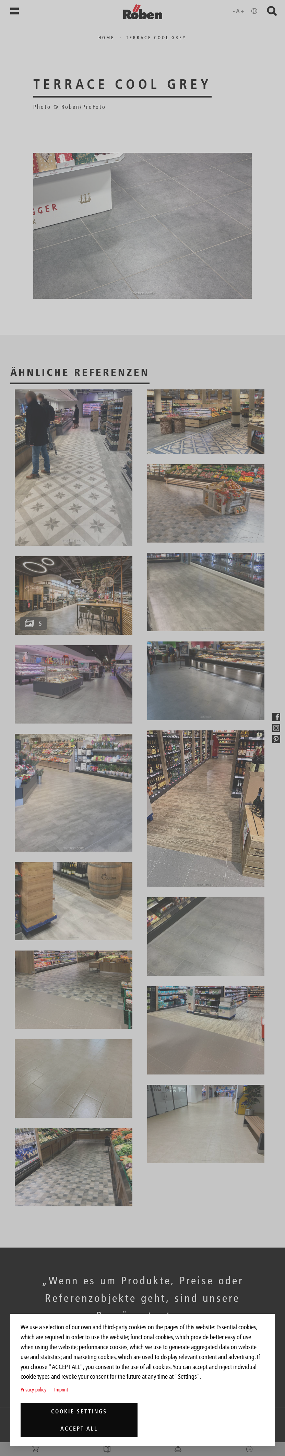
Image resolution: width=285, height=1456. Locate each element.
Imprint (61, 1389)
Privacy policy (33, 1389)
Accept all (79, 1428)
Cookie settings (79, 1411)
